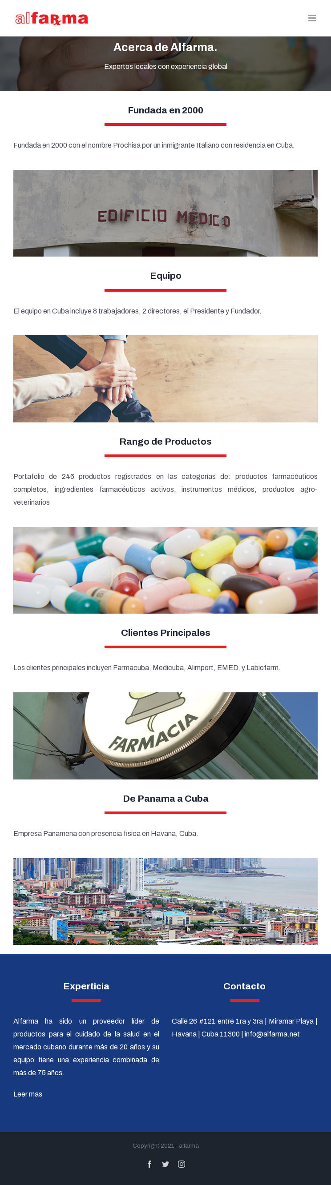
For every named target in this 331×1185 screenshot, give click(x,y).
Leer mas (27, 1094)
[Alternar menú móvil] (313, 18)
